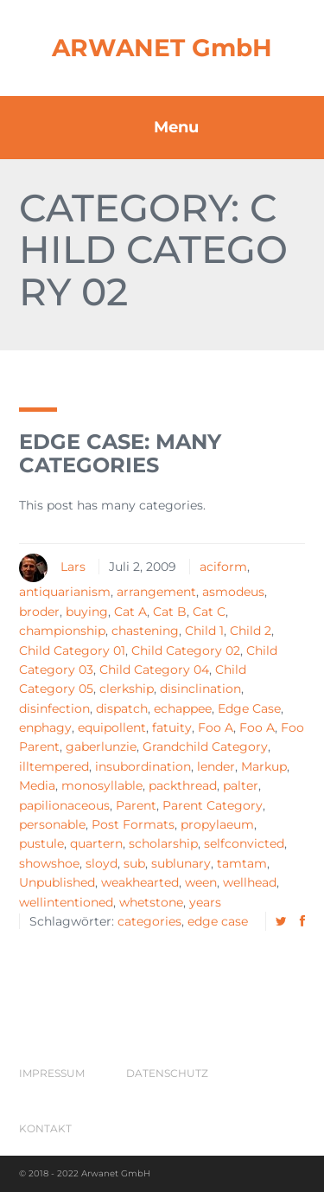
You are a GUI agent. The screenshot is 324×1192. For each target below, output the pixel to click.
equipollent (112, 727)
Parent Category (212, 805)
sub (134, 863)
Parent (136, 805)
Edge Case (249, 708)
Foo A (215, 727)
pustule (41, 843)
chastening (145, 630)
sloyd (102, 863)
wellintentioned (66, 902)
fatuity (172, 727)
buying (87, 611)
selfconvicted (244, 843)
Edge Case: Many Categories (120, 453)
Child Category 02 (185, 650)
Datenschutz (167, 1073)
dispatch (122, 708)
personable (52, 824)
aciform (223, 566)
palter (240, 785)
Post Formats (133, 824)
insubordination (143, 766)
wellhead (249, 882)
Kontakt (45, 1128)
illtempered (54, 766)
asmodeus (233, 591)
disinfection (54, 708)
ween (201, 882)
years (205, 902)
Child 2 (250, 630)
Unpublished (57, 882)
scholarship (163, 843)
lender (216, 766)
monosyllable (102, 785)
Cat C (209, 611)
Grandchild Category (205, 746)
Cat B (170, 611)
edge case (217, 921)
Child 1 (204, 630)
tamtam (242, 863)
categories (149, 921)
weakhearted (140, 882)
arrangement (156, 591)
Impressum (52, 1073)
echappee (183, 708)
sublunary (181, 863)
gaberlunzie (101, 746)
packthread (183, 785)
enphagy (45, 727)
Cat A (130, 611)
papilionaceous (64, 805)
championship (62, 630)
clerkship (126, 688)
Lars (73, 566)
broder (39, 611)
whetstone (151, 902)
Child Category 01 (72, 650)
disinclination (200, 688)
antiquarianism (65, 591)
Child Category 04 (154, 669)
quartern (96, 843)
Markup (264, 766)
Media (37, 785)
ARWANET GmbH (162, 47)
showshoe (49, 863)
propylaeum (217, 824)
